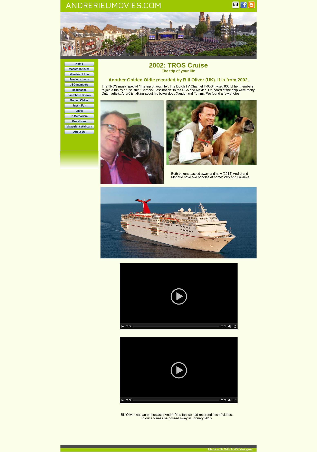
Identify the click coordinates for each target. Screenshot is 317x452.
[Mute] (229, 326)
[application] (179, 296)
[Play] (122, 326)
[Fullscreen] (235, 326)
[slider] (176, 326)
